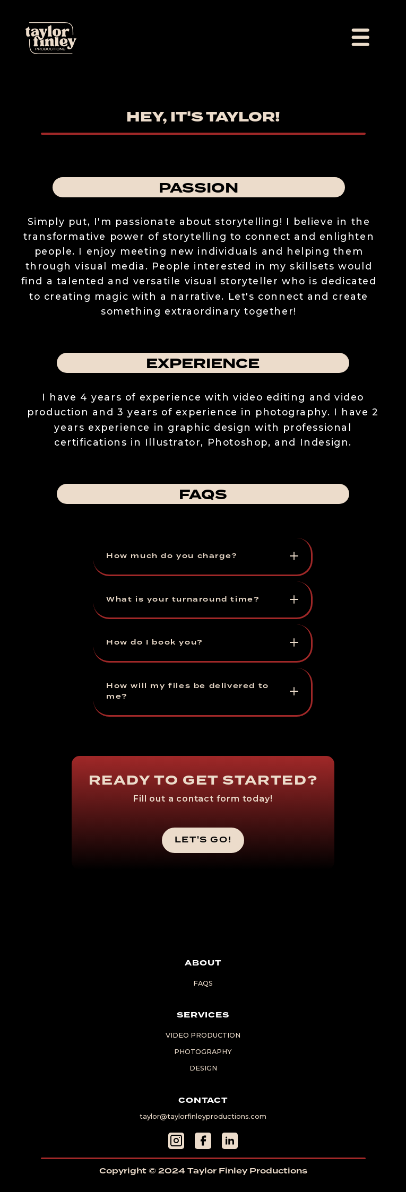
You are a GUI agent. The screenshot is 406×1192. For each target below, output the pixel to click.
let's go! (203, 840)
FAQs (203, 983)
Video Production (203, 1035)
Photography (203, 1052)
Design (203, 1068)
